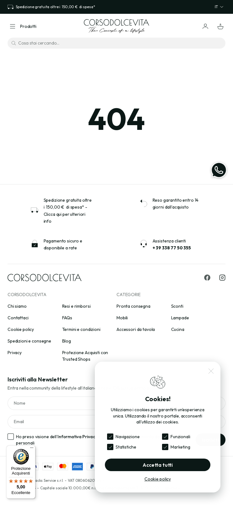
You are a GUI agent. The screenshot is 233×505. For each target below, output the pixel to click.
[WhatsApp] (219, 170)
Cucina (177, 329)
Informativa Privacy (77, 436)
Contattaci (18, 318)
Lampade (180, 318)
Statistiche (126, 447)
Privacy (15, 352)
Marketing (180, 447)
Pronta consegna (133, 306)
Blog (66, 341)
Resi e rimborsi (76, 306)
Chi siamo (17, 306)
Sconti (177, 306)
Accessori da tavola (135, 329)
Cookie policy (21, 329)
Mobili (122, 318)
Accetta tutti (158, 465)
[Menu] (31, 449)
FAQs (67, 318)
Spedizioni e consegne (29, 341)
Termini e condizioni (81, 329)
